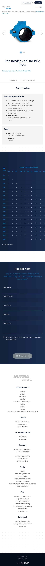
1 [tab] (21, 52)
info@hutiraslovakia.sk (23, 449)
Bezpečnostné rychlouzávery (22, 506)
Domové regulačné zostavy (22, 496)
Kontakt (22, 409)
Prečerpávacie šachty (22, 481)
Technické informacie (27, 80)
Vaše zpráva (7, 323)
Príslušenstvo (22, 511)
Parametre (13, 80)
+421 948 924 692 (23, 452)
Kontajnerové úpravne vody (22, 524)
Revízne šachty (22, 476)
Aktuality (22, 399)
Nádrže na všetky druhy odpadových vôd (22, 484)
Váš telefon (7, 305)
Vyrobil (22, 563)
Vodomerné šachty (22, 486)
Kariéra (22, 404)
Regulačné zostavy (23, 499)
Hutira (38, 3)
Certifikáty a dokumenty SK (22, 402)
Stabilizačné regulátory (22, 504)
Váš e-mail (7, 314)
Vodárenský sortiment (22, 474)
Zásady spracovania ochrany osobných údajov (22, 411)
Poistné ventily (22, 509)
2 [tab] (24, 52)
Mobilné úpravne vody (22, 521)
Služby (22, 394)
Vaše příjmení (8, 296)
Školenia (22, 406)
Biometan (22, 526)
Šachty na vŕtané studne (23, 479)
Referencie (22, 396)
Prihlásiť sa (27, 3)
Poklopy (22, 471)
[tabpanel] (22, 32)
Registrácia (22, 439)
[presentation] (22, 348)
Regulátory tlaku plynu (22, 501)
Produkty (22, 392)
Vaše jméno (7, 287)
